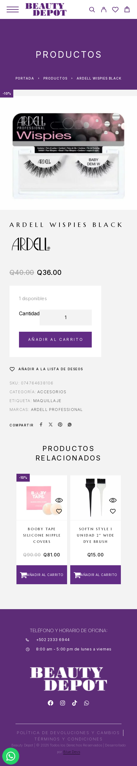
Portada (25, 78)
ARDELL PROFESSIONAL (57, 409)
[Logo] (45, 9)
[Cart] (127, 10)
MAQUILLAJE (47, 400)
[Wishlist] (115, 11)
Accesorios (51, 391)
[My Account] (103, 11)
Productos (55, 78)
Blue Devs (71, 752)
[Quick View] (59, 500)
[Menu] (12, 9)
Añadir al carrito (56, 339)
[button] (41, 574)
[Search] (92, 11)
